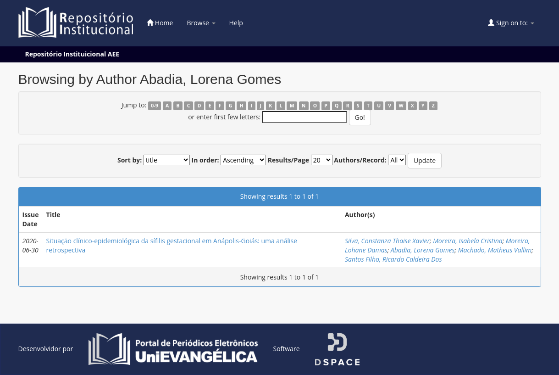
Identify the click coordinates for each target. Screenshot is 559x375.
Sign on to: (511, 22)
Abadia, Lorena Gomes (423, 250)
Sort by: (129, 160)
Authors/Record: (360, 160)
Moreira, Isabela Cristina (468, 240)
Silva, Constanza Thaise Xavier (387, 240)
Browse (201, 22)
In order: (205, 160)
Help (236, 22)
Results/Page (288, 160)
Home (160, 22)
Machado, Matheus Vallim (494, 250)
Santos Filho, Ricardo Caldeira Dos (393, 259)
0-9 (154, 105)
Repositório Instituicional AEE (72, 54)
